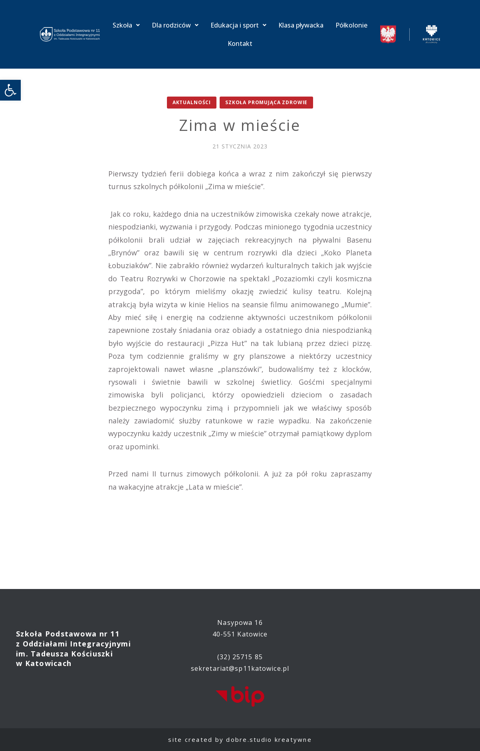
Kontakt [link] (240, 43)
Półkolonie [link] (351, 25)
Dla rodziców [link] (175, 25)
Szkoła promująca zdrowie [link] (266, 102)
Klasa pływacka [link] (300, 25)
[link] (10, 90)
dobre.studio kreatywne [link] (269, 739)
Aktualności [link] (192, 102)
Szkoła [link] (126, 25)
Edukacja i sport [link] (238, 25)
